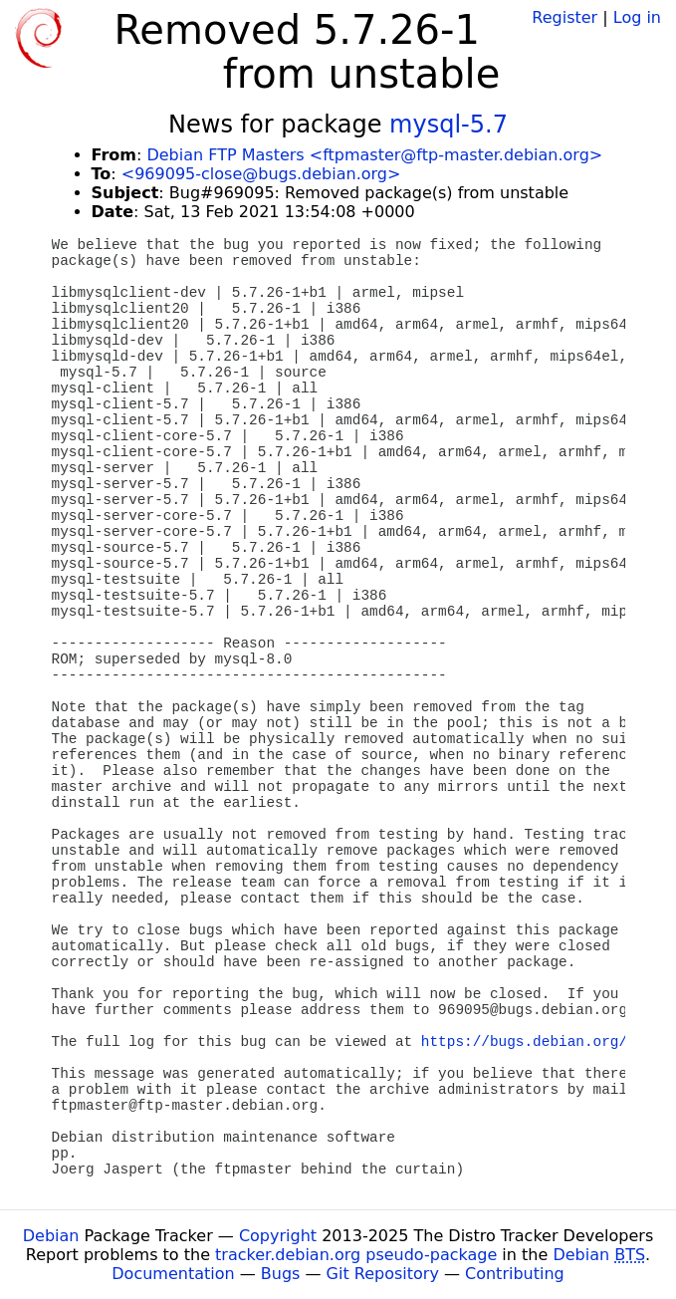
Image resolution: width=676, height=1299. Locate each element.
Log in (637, 17)
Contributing (514, 1273)
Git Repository (383, 1273)
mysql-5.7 (448, 124)
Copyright (278, 1235)
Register (564, 17)
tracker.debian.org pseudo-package (356, 1254)
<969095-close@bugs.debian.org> (261, 173)
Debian (51, 1235)
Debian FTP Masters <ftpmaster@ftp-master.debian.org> (374, 154)
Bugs (281, 1273)
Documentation (173, 1273)
